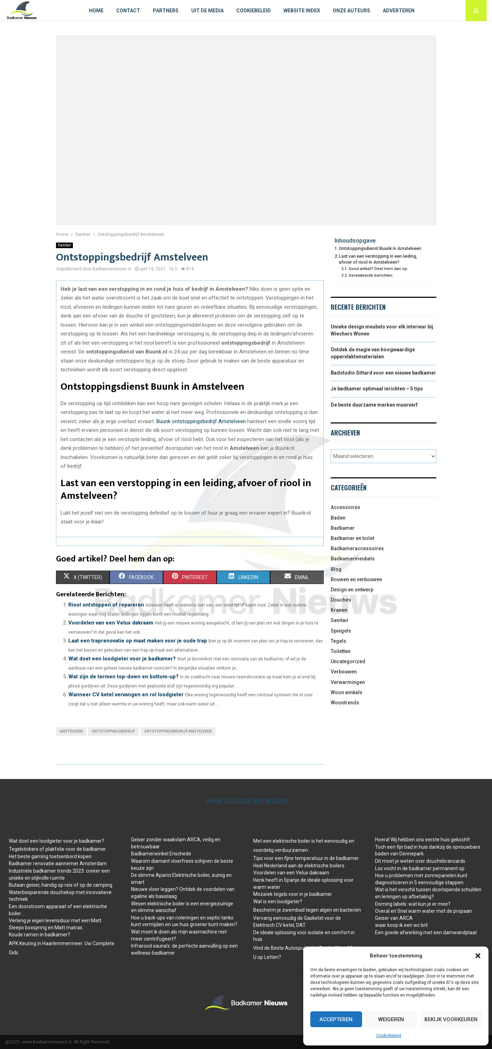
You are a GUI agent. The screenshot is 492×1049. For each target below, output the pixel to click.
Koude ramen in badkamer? (39, 934)
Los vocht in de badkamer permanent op (420, 868)
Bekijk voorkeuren (451, 1019)
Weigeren (391, 1019)
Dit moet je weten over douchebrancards (420, 861)
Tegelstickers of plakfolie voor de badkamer (57, 849)
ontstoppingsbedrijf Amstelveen (178, 731)
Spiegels (341, 631)
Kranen (339, 610)
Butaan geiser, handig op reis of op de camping (60, 885)
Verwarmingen (348, 682)
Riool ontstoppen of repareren (106, 605)
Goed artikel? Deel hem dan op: (378, 268)
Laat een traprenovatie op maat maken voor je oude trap (137, 640)
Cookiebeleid (388, 1035)
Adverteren (399, 10)
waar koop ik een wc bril (401, 925)
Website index (302, 10)
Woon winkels (346, 692)
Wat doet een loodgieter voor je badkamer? (122, 658)
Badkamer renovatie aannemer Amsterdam (58, 863)
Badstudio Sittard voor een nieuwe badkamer (383, 373)
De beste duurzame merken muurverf (374, 405)
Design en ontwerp (352, 589)
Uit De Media (207, 10)
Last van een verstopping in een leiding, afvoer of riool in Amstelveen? (378, 259)
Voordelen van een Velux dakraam (110, 623)
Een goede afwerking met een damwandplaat (426, 932)
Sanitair (64, 245)
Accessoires (345, 507)
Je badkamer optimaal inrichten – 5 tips (377, 388)
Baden (338, 518)
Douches (341, 600)
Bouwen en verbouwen (356, 579)
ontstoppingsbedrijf (113, 731)
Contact (128, 10)
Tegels (338, 641)
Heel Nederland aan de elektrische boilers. (299, 865)
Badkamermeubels (353, 558)
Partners (166, 10)
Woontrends (345, 702)
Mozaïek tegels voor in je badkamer (292, 894)
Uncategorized (348, 661)
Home (96, 10)
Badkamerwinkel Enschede (161, 853)
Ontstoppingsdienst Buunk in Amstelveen (380, 248)
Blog (336, 569)
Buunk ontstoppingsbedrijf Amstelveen (201, 421)
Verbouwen (344, 671)
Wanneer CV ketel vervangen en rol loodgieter (125, 694)
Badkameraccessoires (357, 548)
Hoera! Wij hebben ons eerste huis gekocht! (422, 839)
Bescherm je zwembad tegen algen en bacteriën (307, 910)
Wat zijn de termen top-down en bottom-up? (123, 676)
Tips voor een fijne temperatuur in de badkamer (306, 858)
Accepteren (336, 1019)
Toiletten (340, 651)
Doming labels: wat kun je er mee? (412, 904)
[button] (477, 955)
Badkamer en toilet (352, 538)
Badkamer (343, 528)
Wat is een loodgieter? (277, 901)
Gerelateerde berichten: (371, 275)
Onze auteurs (351, 10)
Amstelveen (71, 731)
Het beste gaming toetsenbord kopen (50, 856)
